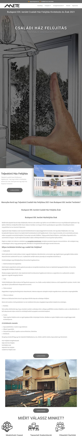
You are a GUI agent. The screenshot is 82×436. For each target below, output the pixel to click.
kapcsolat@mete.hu (34, 1)
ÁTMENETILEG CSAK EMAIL (47, 1)
